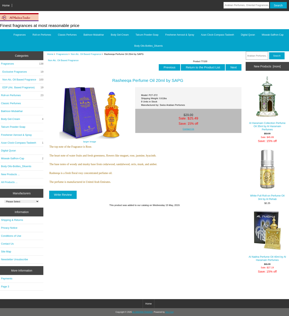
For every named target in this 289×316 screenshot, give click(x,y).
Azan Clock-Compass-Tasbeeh (217, 34)
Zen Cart (169, 312)
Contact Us (7, 243)
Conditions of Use (11, 235)
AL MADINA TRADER (142, 312)
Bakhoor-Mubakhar (93, 34)
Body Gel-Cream (120, 34)
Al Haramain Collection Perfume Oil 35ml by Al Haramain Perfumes (267, 103)
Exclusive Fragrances (22, 71)
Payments (6, 278)
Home (6, 5)
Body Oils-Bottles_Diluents (148, 45)
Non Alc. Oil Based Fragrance (86, 54)
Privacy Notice (9, 227)
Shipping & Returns (12, 219)
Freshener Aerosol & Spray (179, 34)
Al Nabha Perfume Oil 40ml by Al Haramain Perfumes (267, 235)
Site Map (6, 251)
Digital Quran (248, 34)
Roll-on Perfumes (42, 34)
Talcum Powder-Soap (146, 34)
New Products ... (10, 174)
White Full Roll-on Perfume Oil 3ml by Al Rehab (267, 175)
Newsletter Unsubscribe (14, 259)
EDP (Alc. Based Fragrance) (22, 87)
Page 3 (5, 286)
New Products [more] (267, 66)
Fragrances (62, 54)
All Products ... (9, 182)
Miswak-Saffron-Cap (272, 34)
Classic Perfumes (67, 34)
